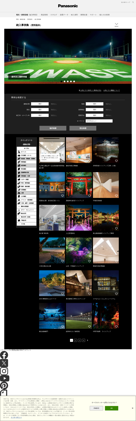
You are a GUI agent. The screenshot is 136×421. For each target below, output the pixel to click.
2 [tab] (65, 82)
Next (125, 57)
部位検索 (83, 128)
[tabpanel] (68, 57)
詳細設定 (96, 412)
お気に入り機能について (111, 90)
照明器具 (29, 19)
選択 (39, 104)
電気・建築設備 (20, 19)
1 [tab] (62, 82)
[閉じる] (132, 412)
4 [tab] (71, 82)
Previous (10, 57)
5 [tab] (74, 82)
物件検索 (53, 128)
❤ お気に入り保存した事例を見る (90, 90)
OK (111, 412)
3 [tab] (68, 82)
